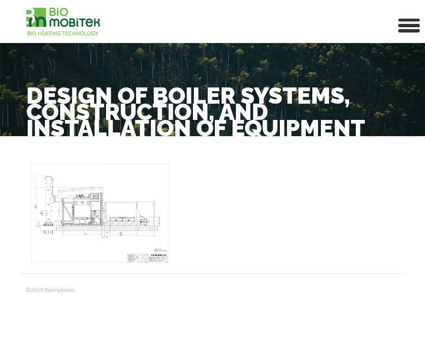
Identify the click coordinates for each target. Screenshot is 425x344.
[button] (409, 25)
